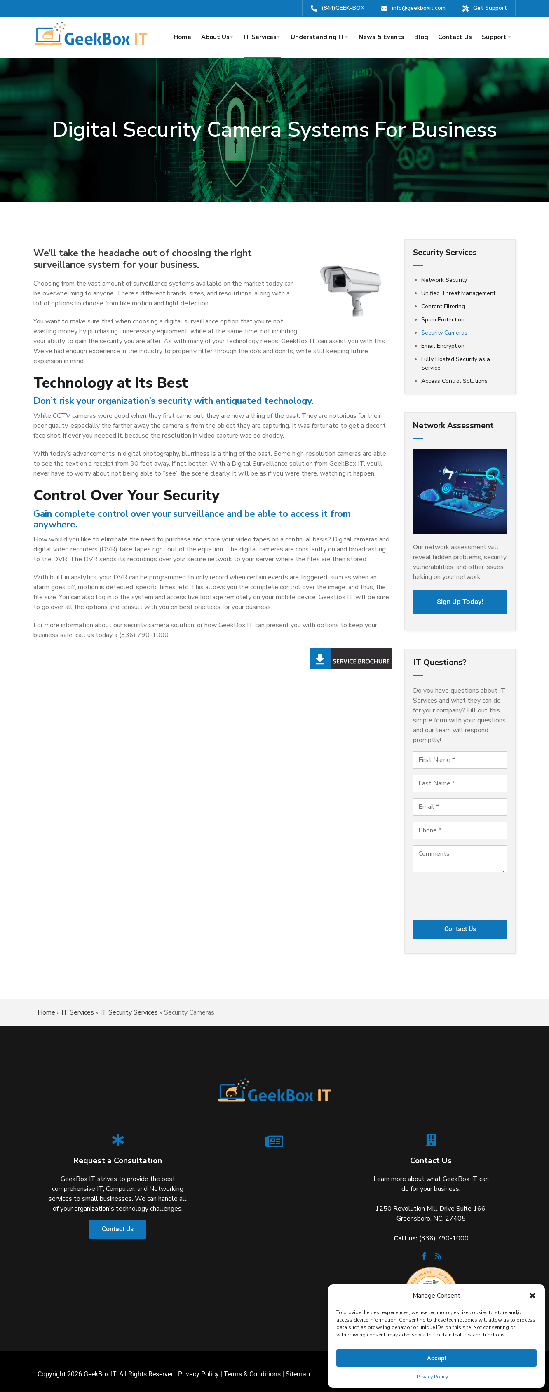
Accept (436, 1358)
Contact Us (455, 37)
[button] (532, 1295)
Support (494, 37)
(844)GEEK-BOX (342, 8)
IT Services (260, 37)
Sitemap (298, 1369)
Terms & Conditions (252, 1369)
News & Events (381, 37)
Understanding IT (318, 37)
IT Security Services (129, 1007)
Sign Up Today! (460, 599)
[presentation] (460, 893)
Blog (421, 37)
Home (182, 37)
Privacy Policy (432, 1376)
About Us (215, 37)
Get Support (490, 8)
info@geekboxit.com (419, 8)
